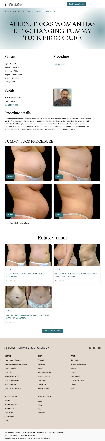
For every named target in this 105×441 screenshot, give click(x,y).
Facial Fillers (9, 413)
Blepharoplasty (76, 376)
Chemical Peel (9, 417)
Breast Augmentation (12, 380)
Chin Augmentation (77, 380)
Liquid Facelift (9, 408)
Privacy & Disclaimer (28, 436)
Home (7, 11)
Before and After (18, 11)
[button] (97, 4)
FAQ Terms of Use (11, 436)
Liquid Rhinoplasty (11, 404)
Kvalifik (60, 432)
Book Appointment (76, 4)
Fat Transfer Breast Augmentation (16, 364)
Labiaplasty (41, 364)
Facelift (73, 384)
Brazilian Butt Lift (43, 388)
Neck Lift (74, 372)
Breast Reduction (11, 368)
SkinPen (7, 400)
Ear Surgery (75, 360)
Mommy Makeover (44, 376)
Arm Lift (40, 368)
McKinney (41, 413)
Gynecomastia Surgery (12, 376)
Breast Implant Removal (13, 360)
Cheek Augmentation (78, 364)
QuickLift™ (74, 368)
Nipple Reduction (11, 384)
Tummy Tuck (59, 64)
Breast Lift (8, 372)
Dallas (40, 401)
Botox (7, 421)
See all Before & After (52, 331)
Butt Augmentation (44, 372)
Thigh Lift (41, 360)
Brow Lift (74, 388)
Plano (40, 409)
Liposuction (42, 384)
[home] (14, 4)
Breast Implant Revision (13, 388)
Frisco (40, 405)
